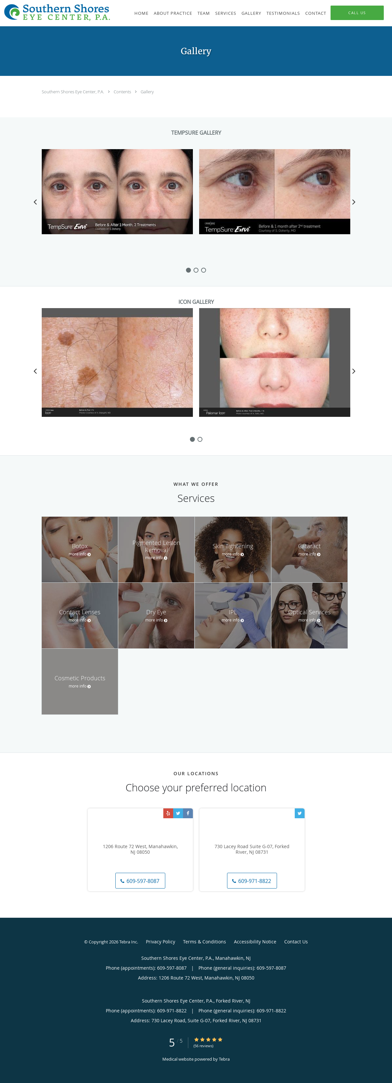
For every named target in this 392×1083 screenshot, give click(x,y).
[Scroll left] (35, 202)
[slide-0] (188, 270)
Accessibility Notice (255, 941)
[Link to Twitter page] (178, 813)
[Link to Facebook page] (188, 813)
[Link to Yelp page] (168, 813)
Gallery (147, 92)
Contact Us (296, 941)
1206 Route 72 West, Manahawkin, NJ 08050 (140, 849)
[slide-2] (203, 270)
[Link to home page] (55, 12)
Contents (123, 92)
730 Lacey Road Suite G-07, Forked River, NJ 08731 (252, 849)
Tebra (224, 1059)
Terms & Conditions (204, 941)
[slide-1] (196, 270)
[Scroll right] (353, 202)
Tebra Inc (128, 942)
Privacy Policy (160, 941)
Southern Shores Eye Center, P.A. (73, 92)
